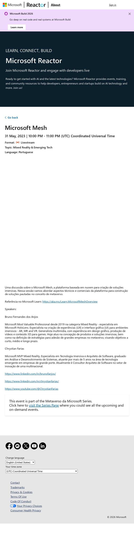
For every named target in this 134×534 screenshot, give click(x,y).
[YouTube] (35, 446)
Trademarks (17, 487)
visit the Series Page (44, 405)
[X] (26, 446)
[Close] (129, 14)
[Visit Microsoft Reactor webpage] (36, 4)
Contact (15, 482)
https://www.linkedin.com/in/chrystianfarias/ (32, 381)
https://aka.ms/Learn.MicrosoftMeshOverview (70, 301)
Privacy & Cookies (21, 492)
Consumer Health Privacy (25, 510)
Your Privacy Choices (25, 506)
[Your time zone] (42, 471)
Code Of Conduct (20, 501)
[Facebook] (10, 446)
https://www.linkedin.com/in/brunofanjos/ (30, 373)
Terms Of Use (18, 496)
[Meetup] (18, 446)
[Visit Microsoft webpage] (13, 4)
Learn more (17, 27)
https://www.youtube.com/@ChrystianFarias (31, 388)
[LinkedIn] (43, 446)
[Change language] (20, 462)
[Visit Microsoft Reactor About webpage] (56, 4)
